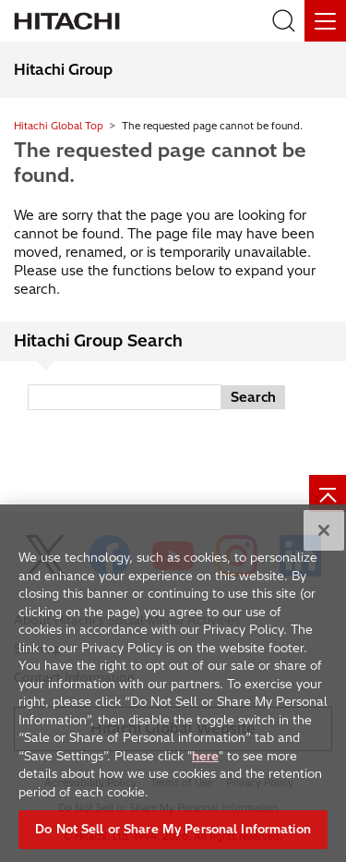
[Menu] (325, 21)
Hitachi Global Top (58, 125)
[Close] (324, 533)
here (205, 757)
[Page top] (327, 493)
